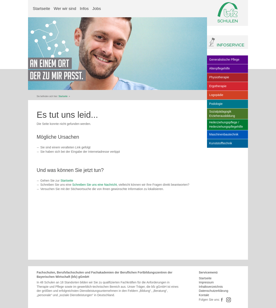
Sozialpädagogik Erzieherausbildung (222, 114)
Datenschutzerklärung (213, 290)
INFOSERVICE (230, 45)
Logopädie (216, 95)
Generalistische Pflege (224, 59)
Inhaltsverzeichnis (211, 286)
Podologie (216, 103)
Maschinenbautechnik (223, 134)
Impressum (206, 282)
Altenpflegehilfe (219, 68)
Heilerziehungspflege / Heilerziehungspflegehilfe (226, 124)
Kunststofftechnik (220, 143)
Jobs (96, 8)
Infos (84, 8)
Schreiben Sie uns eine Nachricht (94, 184)
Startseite (41, 8)
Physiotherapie (219, 77)
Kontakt (204, 295)
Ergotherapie (217, 86)
